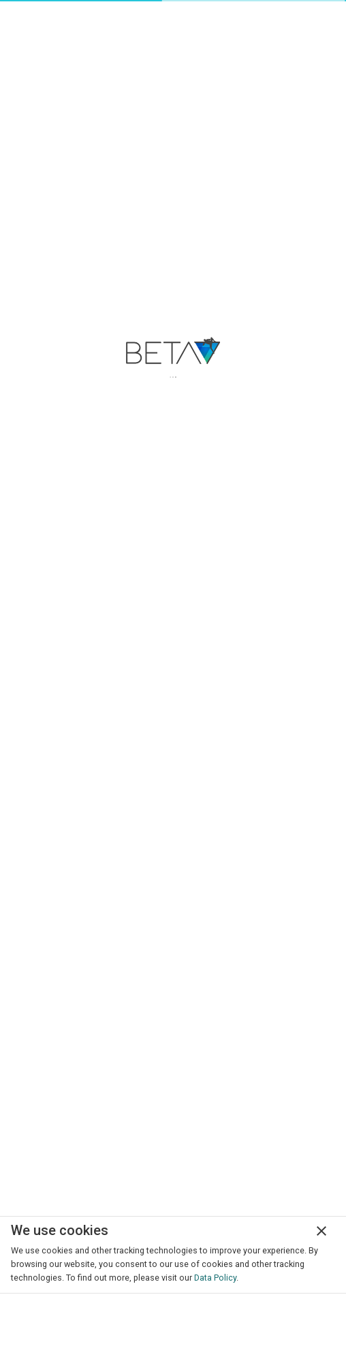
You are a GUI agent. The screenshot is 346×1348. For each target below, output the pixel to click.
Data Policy (215, 1277)
